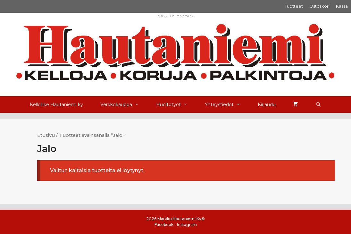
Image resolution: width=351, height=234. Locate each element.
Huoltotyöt (176, 104)
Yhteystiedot (227, 104)
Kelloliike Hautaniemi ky (56, 104)
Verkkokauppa (123, 104)
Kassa (342, 6)
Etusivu (46, 135)
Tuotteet (294, 6)
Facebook (164, 224)
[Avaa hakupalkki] (318, 104)
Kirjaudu (267, 104)
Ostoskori (319, 6)
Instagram (187, 224)
